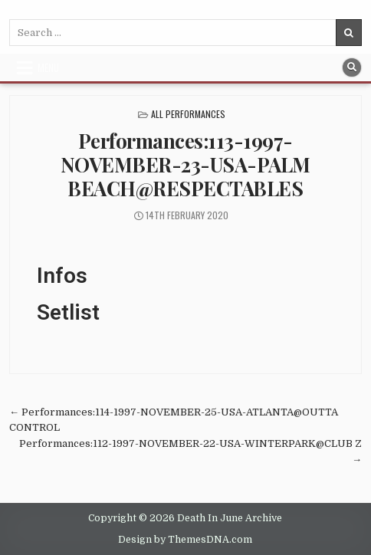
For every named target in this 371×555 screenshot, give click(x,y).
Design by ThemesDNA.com (185, 539)
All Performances (188, 113)
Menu (48, 67)
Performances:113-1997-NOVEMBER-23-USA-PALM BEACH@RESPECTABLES (185, 164)
